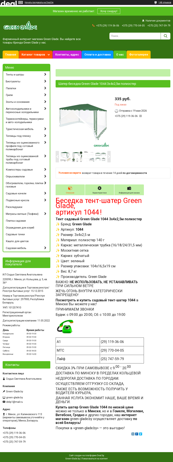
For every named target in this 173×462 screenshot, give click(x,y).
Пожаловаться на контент (95, 458)
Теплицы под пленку (18, 136)
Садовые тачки (15, 234)
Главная (10, 54)
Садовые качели (16, 193)
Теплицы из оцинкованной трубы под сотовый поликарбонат (22, 160)
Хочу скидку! (108, 11)
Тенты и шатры (15, 74)
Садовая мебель (16, 248)
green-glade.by (14, 397)
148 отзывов (165, 2)
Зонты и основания (17, 102)
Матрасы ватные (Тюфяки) (22, 213)
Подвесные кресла (17, 200)
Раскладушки (14, 207)
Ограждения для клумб (20, 227)
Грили (9, 95)
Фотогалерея (138, 54)
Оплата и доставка (97, 54)
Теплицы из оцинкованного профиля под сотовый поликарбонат (23, 146)
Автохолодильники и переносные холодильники (22, 110)
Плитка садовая (16, 220)
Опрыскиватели (15, 176)
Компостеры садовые (19, 169)
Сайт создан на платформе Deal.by (86, 455)
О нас (120, 54)
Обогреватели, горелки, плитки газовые (24, 185)
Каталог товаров (33, 54)
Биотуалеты (13, 81)
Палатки (11, 88)
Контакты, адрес (67, 54)
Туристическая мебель (20, 129)
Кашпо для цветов (17, 241)
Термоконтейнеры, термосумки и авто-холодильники (25, 120)
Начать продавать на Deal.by (39, 2)
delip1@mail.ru (14, 401)
